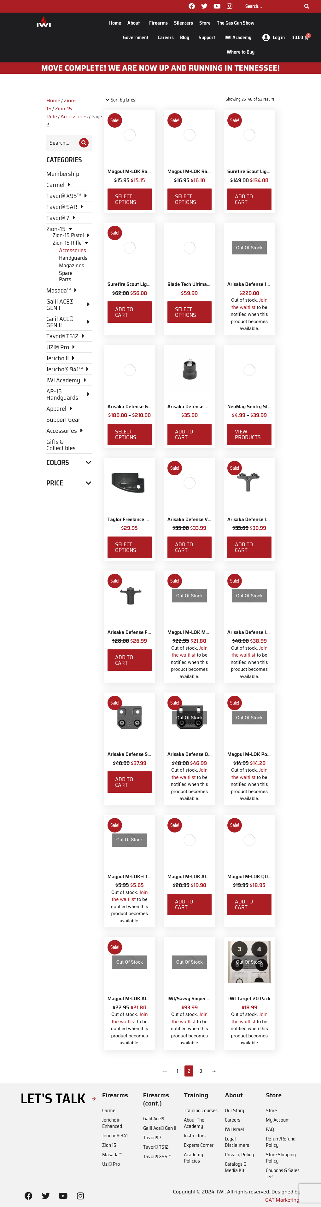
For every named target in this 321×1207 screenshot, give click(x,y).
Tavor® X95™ (157, 1156)
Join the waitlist (249, 303)
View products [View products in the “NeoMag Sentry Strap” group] (248, 434)
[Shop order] (131, 100)
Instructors (195, 1136)
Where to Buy (240, 52)
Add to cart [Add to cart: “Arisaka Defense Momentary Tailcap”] (184, 434)
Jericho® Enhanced (112, 1123)
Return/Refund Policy (280, 1142)
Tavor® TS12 (155, 1147)
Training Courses (201, 1110)
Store (205, 23)
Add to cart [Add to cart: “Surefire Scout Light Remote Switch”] (244, 199)
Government (137, 37)
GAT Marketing (282, 1200)
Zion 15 (109, 1145)
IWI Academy (239, 37)
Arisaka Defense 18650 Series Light (266, 284)
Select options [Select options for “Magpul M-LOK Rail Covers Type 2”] (125, 199)
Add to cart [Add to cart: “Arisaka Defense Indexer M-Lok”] (244, 547)
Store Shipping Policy (281, 1158)
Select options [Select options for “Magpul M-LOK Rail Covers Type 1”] (185, 199)
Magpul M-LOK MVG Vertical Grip (203, 632)
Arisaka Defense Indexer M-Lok (261, 519)
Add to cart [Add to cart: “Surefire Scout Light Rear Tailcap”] (124, 312)
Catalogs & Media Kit (236, 1167)
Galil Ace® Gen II (159, 1128)
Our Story (234, 1110)
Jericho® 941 (115, 1136)
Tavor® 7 (152, 1137)
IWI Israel (234, 1129)
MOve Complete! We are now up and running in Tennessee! (160, 68)
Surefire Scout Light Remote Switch (266, 171)
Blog (186, 37)
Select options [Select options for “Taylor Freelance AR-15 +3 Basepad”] (125, 547)
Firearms (158, 23)
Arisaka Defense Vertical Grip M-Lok (207, 519)
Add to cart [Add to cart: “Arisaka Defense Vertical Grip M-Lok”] (184, 547)
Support (208, 37)
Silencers (183, 23)
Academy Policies (193, 1158)
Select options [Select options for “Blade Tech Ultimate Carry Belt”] (185, 312)
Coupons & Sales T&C (283, 1173)
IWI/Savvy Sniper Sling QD (196, 998)
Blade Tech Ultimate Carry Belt (201, 284)
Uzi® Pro (111, 1164)
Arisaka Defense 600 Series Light (145, 406)
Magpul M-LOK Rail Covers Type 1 (204, 171)
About (135, 23)
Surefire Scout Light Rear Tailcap (144, 284)
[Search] (307, 6)
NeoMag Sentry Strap (251, 406)
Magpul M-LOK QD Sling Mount (261, 876)
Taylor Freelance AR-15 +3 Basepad (146, 519)
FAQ (270, 1129)
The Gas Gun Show (235, 23)
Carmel (109, 1110)
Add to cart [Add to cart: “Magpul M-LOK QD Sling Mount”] (244, 904)
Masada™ (112, 1154)
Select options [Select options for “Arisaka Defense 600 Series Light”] (125, 434)
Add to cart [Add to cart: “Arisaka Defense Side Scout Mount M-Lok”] (124, 782)
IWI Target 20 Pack (249, 998)
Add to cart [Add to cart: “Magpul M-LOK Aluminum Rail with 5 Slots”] (184, 904)
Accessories (74, 116)
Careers (166, 37)
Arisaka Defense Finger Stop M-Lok (146, 632)
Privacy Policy (239, 1154)
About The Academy (194, 1123)
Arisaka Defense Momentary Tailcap (207, 406)
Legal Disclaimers (237, 1142)
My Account (278, 1120)
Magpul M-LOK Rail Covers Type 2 (145, 171)
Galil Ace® (153, 1119)
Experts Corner (198, 1145)
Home (115, 23)
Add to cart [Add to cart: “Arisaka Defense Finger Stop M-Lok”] (124, 660)
